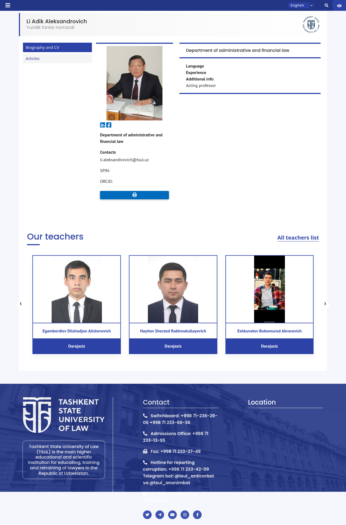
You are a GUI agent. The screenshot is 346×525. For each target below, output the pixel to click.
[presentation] (21, 305)
